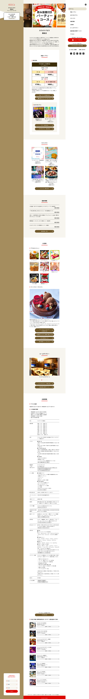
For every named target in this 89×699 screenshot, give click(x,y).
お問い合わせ (82, 49)
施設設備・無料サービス (76, 30)
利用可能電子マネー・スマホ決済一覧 (44, 552)
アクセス (72, 34)
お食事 (72, 24)
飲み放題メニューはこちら (44, 341)
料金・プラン (73, 12)
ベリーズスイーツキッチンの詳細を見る (44, 330)
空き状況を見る (11, 18)
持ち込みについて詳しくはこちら (43, 527)
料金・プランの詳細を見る (44, 95)
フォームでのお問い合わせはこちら (43, 470)
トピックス (72, 18)
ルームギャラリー (74, 27)
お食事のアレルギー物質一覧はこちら (44, 334)
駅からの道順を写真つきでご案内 (43, 462)
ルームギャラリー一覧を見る (44, 383)
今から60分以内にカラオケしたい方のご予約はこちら (47, 467)
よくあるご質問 (73, 49)
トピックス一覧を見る (44, 188)
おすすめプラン (74, 15)
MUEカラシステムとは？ (42, 507)
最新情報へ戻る (44, 231)
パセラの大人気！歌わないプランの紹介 (44, 522)
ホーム (71, 8)
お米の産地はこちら (44, 338)
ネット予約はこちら (40, 466)
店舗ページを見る (48, 626)
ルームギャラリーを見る (41, 489)
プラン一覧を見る (44, 125)
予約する (11, 691)
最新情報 (72, 21)
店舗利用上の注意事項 (41, 580)
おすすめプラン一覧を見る (44, 128)
